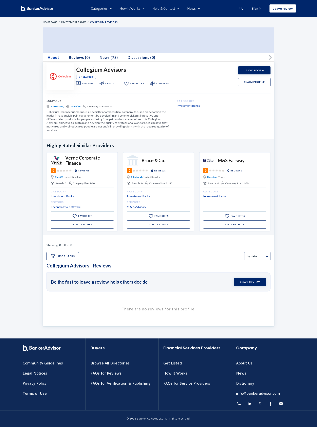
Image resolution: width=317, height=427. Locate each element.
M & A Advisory (136, 207)
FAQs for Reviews (106, 373)
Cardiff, (59, 177)
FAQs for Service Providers (186, 383)
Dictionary (245, 383)
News (241, 373)
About (53, 57)
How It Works (175, 373)
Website (75, 106)
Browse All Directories (110, 363)
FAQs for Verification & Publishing (120, 383)
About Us (244, 363)
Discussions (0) (141, 57)
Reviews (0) (79, 57)
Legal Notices (35, 373)
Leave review (283, 8)
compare (162, 83)
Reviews (87, 83)
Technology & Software (66, 207)
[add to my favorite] (126, 83)
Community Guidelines (43, 363)
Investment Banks (73, 22)
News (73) (109, 57)
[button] (241, 8)
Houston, (212, 177)
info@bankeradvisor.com (258, 393)
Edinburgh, (137, 177)
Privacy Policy (35, 383)
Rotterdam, (57, 106)
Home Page (50, 22)
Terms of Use (35, 393)
